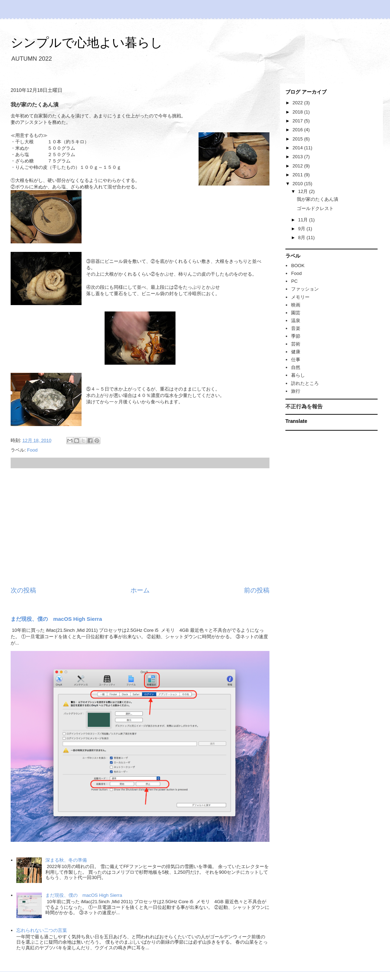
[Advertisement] (140, 527)
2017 (298, 120)
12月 (303, 191)
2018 (298, 112)
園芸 (295, 312)
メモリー (300, 297)
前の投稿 (256, 590)
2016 (298, 129)
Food (32, 450)
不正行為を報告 (304, 406)
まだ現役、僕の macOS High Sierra (56, 619)
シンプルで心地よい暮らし (87, 42)
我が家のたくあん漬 (317, 199)
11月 (303, 219)
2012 (298, 166)
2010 (298, 183)
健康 (295, 351)
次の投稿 (23, 590)
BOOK (298, 265)
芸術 (295, 344)
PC (294, 281)
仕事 (295, 359)
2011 (298, 174)
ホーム (140, 590)
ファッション (305, 289)
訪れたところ (305, 383)
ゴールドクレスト (315, 208)
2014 (298, 147)
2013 (298, 156)
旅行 (295, 391)
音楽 (295, 328)
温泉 (295, 320)
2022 (298, 102)
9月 (302, 228)
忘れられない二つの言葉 (41, 930)
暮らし (298, 375)
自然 (295, 367)
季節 (295, 336)
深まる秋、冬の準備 (66, 860)
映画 (295, 305)
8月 (302, 237)
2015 (298, 139)
